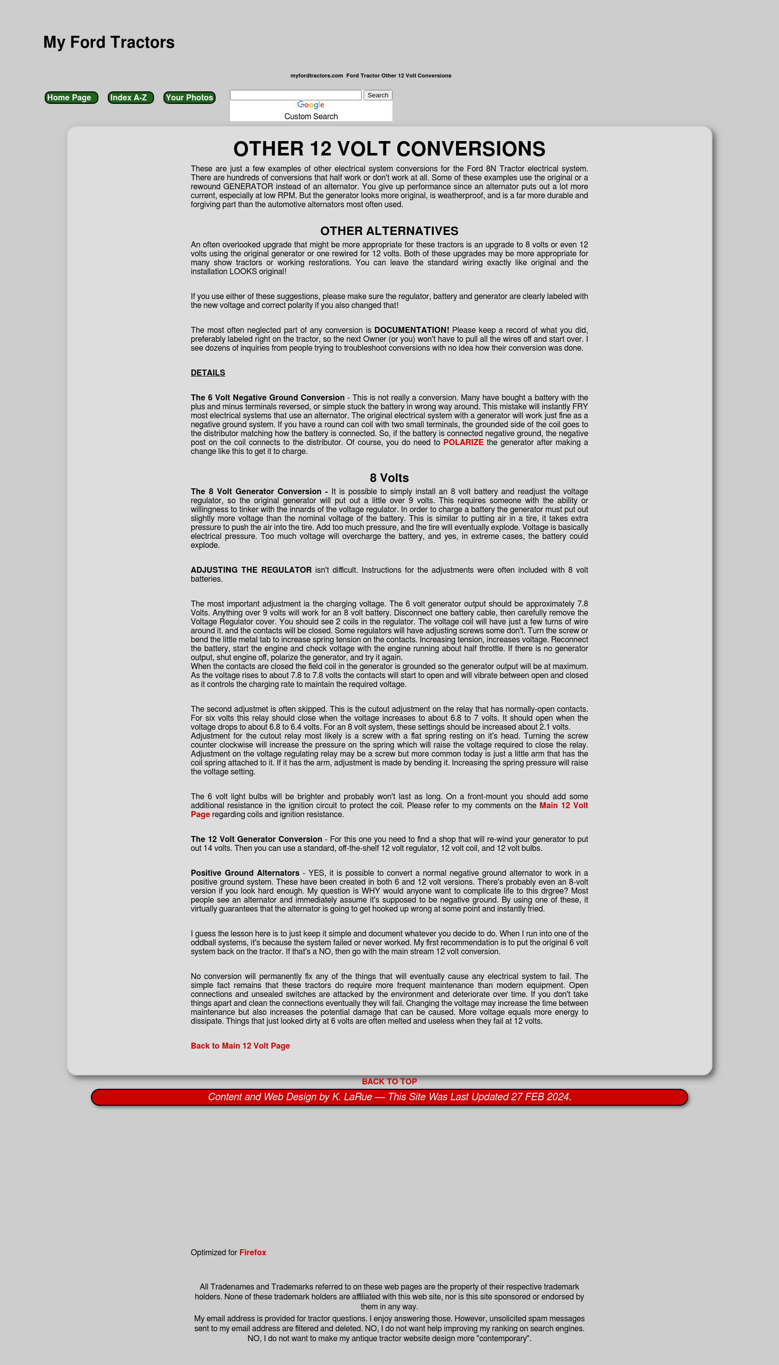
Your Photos (189, 98)
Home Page (71, 98)
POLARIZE (463, 443)
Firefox (252, 1253)
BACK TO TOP (389, 1082)
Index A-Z (130, 98)
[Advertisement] (318, 1177)
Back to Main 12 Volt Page (240, 1046)
